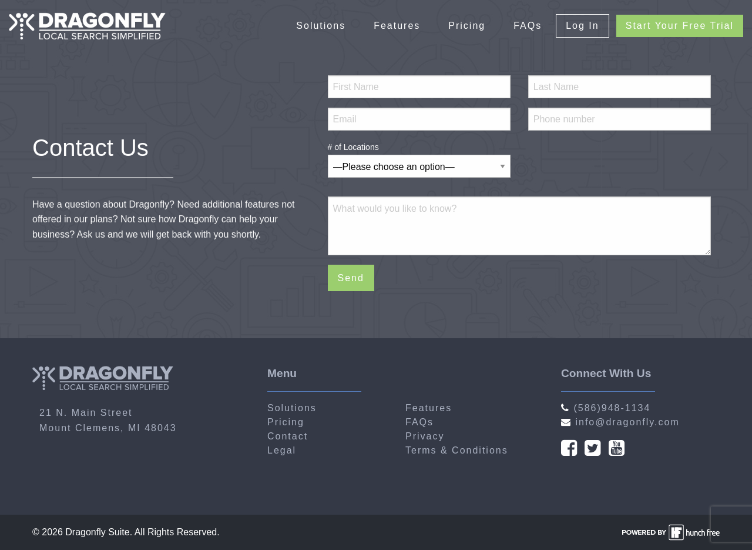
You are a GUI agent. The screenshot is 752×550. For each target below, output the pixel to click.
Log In (582, 26)
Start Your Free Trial (680, 26)
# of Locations (419, 157)
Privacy (424, 436)
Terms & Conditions (456, 450)
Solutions (320, 26)
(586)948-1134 (605, 408)
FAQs (527, 26)
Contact (287, 436)
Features (397, 26)
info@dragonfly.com (620, 422)
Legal (281, 450)
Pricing (466, 26)
